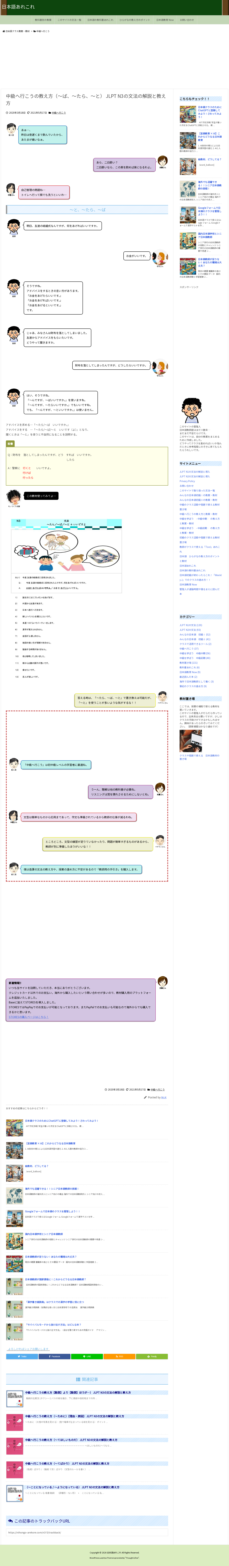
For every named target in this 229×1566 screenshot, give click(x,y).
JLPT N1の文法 (191, 625)
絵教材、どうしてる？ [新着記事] (37, 1166)
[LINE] (87, 1356)
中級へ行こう (43, 31)
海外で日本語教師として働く (197, 681)
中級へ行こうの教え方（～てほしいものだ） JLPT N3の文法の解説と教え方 (71, 1440)
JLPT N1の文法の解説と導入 (195, 471)
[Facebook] (54, 1356)
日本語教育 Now (188, 584)
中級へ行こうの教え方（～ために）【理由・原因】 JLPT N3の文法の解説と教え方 (74, 1416)
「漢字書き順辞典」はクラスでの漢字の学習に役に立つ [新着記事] (54, 1302)
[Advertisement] (102, 61)
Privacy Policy (187, 481)
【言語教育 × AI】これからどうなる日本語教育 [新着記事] (50, 1143)
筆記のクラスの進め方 (193, 686)
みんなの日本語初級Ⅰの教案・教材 (198, 495)
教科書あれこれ (190, 667)
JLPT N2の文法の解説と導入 (195, 476)
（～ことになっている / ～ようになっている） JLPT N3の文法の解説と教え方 (72, 1487)
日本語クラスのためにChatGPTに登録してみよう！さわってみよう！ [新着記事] (62, 1120)
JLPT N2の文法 (190, 629)
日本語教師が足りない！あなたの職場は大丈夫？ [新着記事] (51, 1256)
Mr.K (163, 1097)
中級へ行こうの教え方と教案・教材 (198, 514)
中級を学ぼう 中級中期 (195, 653)
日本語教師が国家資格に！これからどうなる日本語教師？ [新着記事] (55, 1279)
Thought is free (132, 1557)
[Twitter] (22, 1356)
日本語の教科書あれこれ (192, 570)
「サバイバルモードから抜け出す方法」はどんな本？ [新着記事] (53, 1324)
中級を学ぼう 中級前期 (195, 658)
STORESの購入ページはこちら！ (173, 1017)
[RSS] (119, 1356)
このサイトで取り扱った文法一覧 (197, 490)
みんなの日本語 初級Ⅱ (195, 639)
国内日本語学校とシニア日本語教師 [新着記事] (44, 1234)
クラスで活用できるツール (195, 644)
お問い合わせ (187, 485)
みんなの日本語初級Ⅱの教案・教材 (198, 500)
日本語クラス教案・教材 (18, 31)
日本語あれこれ (188, 565)
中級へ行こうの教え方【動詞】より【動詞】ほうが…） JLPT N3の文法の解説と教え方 (78, 1392)
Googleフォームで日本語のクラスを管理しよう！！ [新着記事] (52, 1211)
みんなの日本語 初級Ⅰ (195, 634)
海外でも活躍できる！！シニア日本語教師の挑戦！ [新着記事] (52, 1188)
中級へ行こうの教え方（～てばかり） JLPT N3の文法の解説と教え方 (67, 1463)
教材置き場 (189, 662)
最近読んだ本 (188, 676)
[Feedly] (152, 1356)
